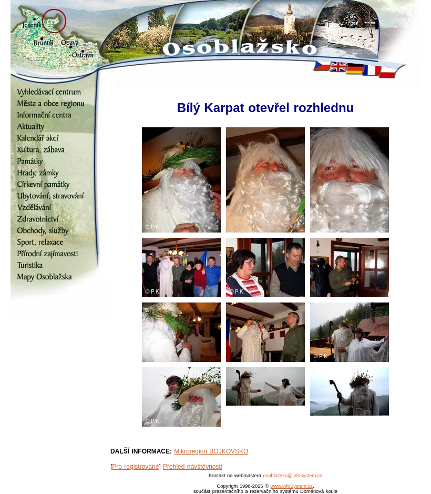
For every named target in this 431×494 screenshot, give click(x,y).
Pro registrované (135, 466)
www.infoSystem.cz (292, 486)
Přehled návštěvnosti (192, 466)
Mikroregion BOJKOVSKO (211, 451)
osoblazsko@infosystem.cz (292, 475)
